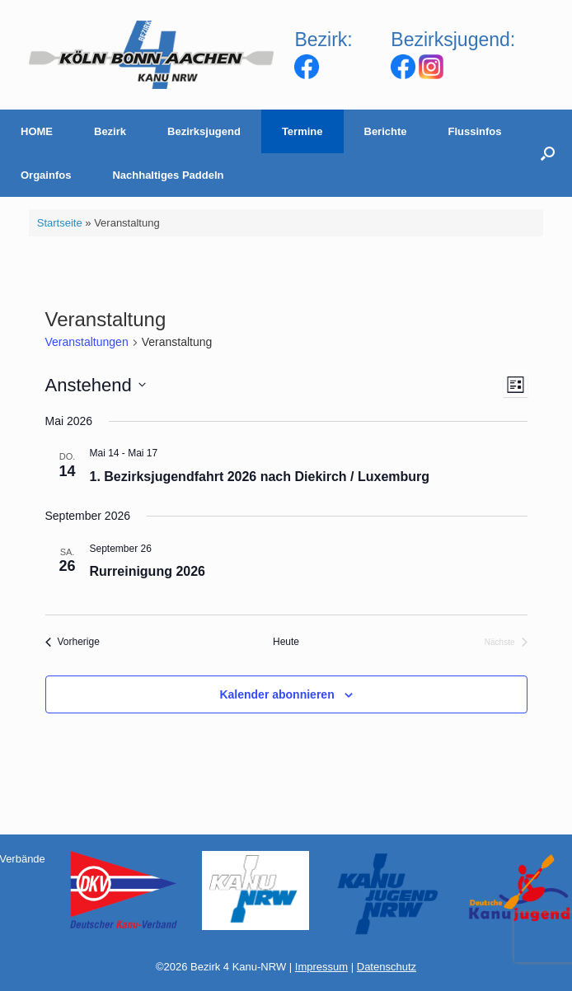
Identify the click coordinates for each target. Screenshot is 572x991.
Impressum (321, 967)
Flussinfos (475, 131)
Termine (302, 131)
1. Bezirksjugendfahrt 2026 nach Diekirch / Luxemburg (260, 477)
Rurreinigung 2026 (147, 571)
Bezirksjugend (204, 131)
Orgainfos (46, 175)
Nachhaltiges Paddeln (167, 175)
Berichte (385, 131)
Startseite (59, 223)
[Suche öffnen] (547, 153)
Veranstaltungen (87, 341)
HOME (37, 131)
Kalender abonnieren (276, 694)
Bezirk (110, 131)
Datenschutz (386, 967)
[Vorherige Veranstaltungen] (72, 642)
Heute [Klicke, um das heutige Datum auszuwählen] (286, 641)
